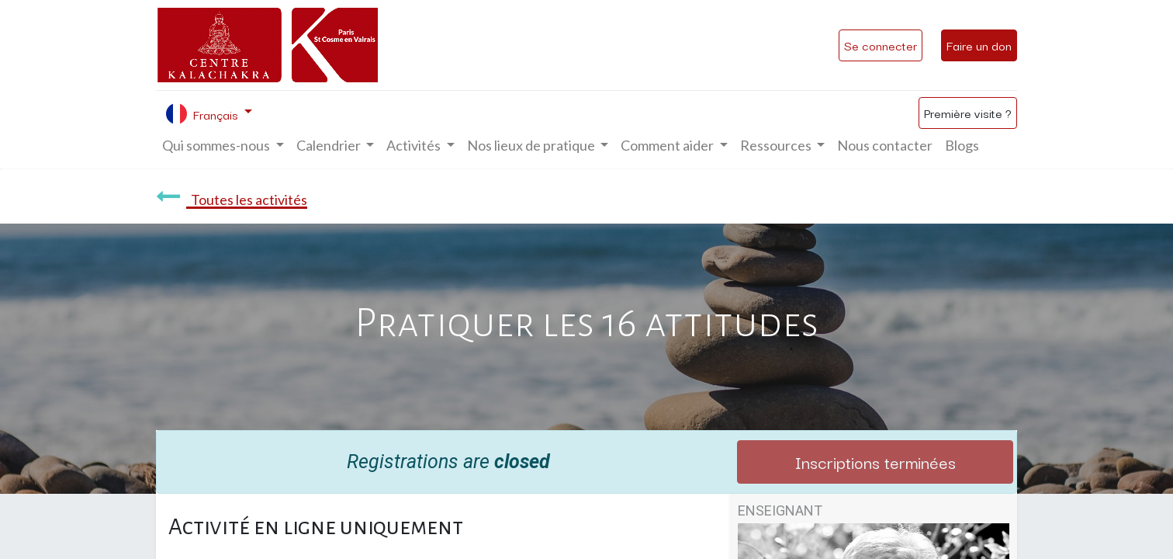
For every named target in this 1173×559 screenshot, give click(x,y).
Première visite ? (968, 112)
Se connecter (880, 45)
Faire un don (979, 45)
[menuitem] (885, 145)
